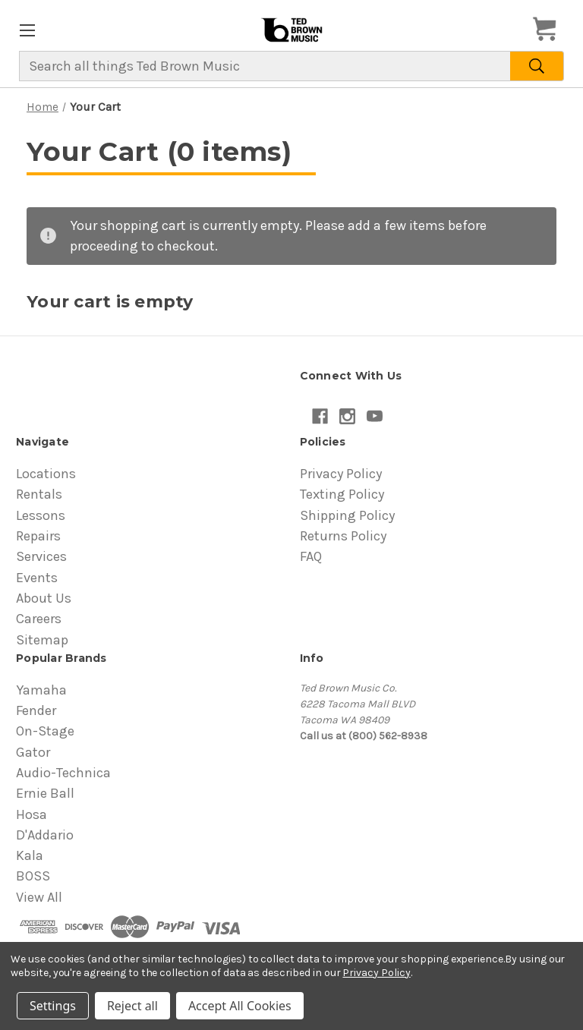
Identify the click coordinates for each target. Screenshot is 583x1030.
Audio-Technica (63, 772)
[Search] (537, 66)
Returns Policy (343, 536)
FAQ (311, 556)
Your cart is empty (110, 301)
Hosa (31, 814)
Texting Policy (342, 494)
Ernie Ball (45, 793)
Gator (33, 752)
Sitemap (42, 640)
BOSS (33, 876)
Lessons (40, 515)
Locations (46, 473)
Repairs (38, 536)
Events (37, 577)
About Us (43, 598)
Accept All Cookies (240, 1005)
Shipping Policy (347, 515)
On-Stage (45, 731)
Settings (53, 1005)
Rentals (39, 494)
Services (41, 556)
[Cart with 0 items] (549, 29)
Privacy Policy (341, 473)
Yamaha (41, 690)
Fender (36, 710)
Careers (38, 618)
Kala (29, 855)
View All (39, 897)
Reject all (132, 1005)
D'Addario (45, 835)
